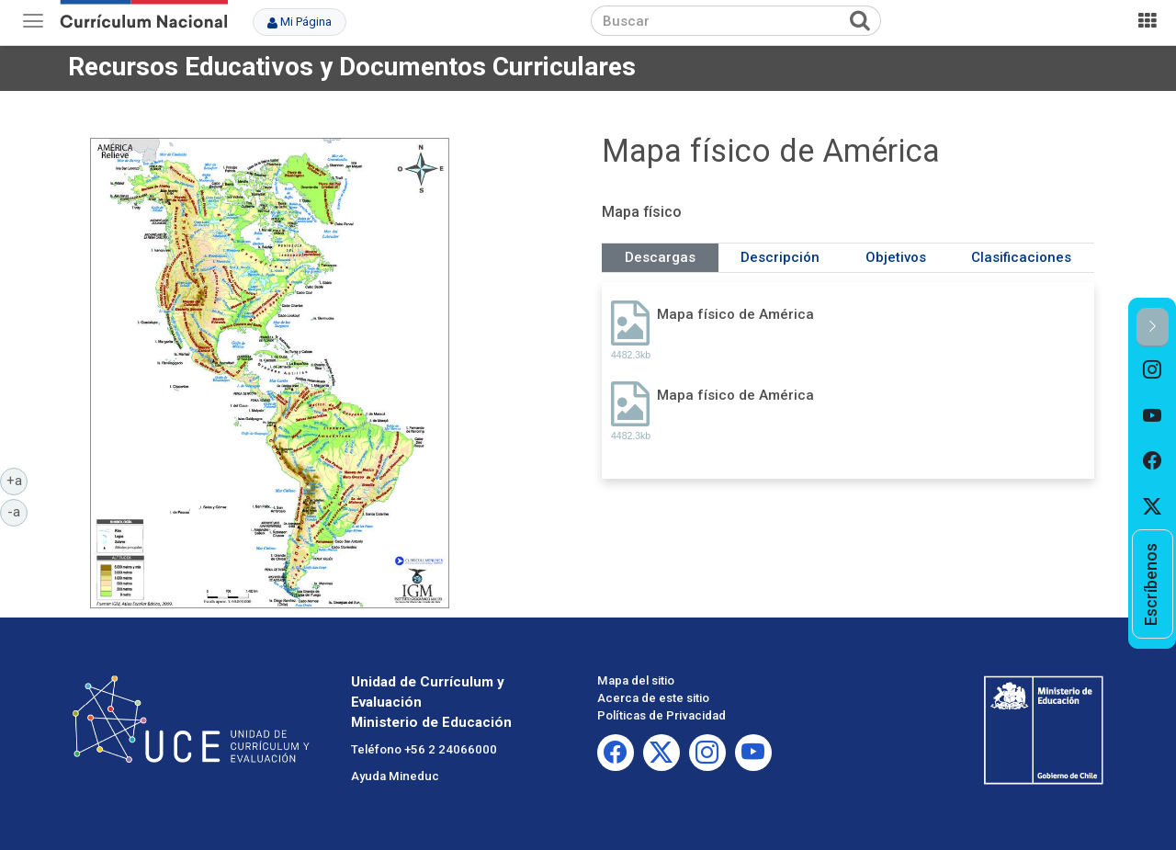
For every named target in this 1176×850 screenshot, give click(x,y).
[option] (1152, 370)
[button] (1152, 327)
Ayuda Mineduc (395, 776)
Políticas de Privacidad (661, 715)
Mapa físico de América (735, 314)
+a (17, 479)
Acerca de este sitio (653, 698)
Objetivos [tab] (895, 257)
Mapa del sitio (635, 680)
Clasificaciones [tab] (1021, 257)
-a (17, 511)
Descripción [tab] (780, 257)
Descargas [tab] (660, 257)
